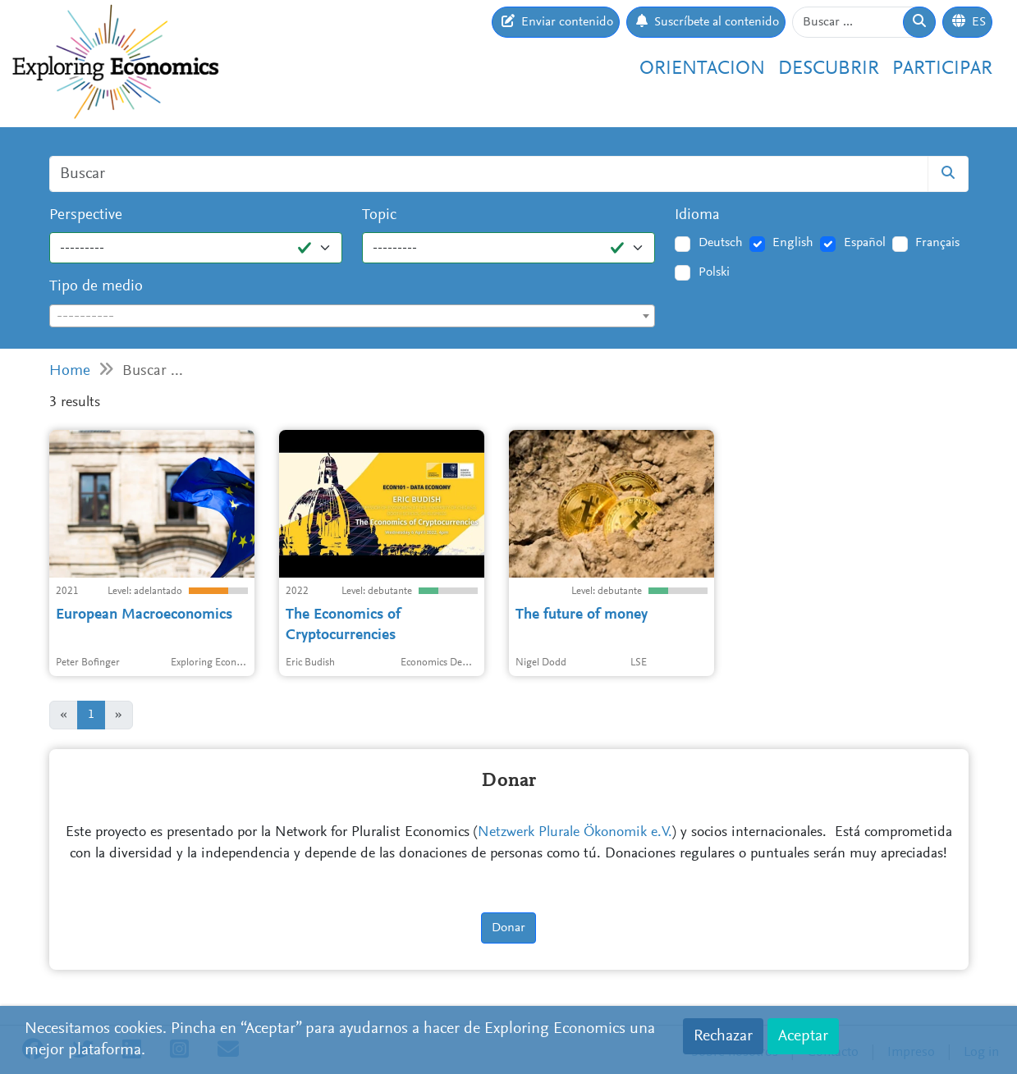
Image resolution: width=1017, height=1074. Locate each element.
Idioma (697, 215)
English (792, 242)
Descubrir (828, 69)
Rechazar (723, 1036)
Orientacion (702, 69)
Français (937, 242)
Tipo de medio (96, 287)
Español (865, 242)
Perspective (85, 215)
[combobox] (352, 315)
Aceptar (803, 1036)
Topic (379, 215)
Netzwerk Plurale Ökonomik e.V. (575, 832)
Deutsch (721, 242)
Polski (714, 272)
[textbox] (352, 316)
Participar (942, 69)
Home (69, 371)
